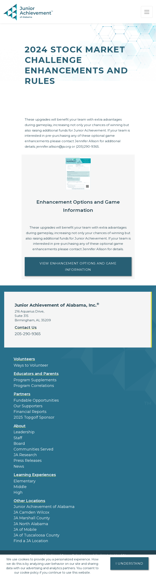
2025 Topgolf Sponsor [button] (34, 417)
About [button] (20, 426)
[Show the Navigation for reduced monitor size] (147, 12)
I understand (129, 563)
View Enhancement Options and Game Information (85, 266)
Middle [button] (20, 486)
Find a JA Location (31, 541)
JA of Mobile (25, 529)
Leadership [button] (24, 432)
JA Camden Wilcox (31, 512)
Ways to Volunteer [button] (31, 365)
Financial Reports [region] (30, 411)
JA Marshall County (32, 518)
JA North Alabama (31, 524)
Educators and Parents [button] (36, 373)
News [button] (19, 466)
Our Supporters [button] (28, 406)
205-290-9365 (28, 334)
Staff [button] (18, 438)
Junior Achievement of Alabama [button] (44, 506)
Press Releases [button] (28, 460)
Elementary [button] (25, 481)
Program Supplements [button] (35, 380)
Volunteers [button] (24, 359)
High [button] (18, 492)
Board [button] (19, 443)
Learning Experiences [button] (35, 475)
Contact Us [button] (26, 327)
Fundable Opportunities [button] (36, 400)
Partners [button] (22, 394)
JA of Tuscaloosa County (36, 535)
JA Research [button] (25, 455)
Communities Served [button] (33, 449)
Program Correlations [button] (34, 385)
